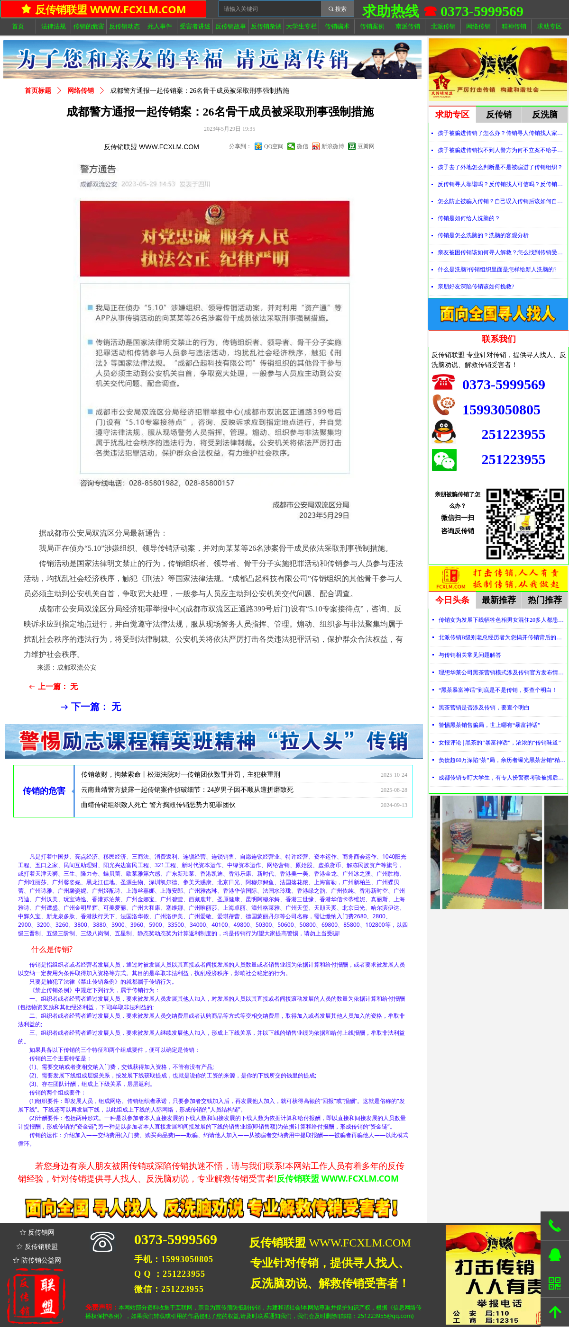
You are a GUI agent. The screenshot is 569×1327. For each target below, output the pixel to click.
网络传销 (80, 90)
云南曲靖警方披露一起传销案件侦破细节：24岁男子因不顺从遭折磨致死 (187, 792)
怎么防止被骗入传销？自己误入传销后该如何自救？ (502, 201)
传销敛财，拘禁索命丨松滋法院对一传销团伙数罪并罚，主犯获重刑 (180, 777)
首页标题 (38, 90)
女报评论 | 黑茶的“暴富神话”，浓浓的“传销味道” (500, 742)
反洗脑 (545, 114)
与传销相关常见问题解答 (470, 655)
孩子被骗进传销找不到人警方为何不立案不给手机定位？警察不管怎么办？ (502, 150)
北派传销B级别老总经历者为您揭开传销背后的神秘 (503, 637)
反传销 (499, 114)
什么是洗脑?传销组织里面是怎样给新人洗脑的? (497, 269)
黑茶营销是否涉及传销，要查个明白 (484, 707)
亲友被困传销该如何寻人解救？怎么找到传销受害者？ (502, 252)
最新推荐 (499, 600)
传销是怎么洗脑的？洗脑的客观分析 (483, 235)
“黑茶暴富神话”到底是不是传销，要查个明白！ (498, 690)
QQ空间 (274, 146)
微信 (302, 146)
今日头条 (452, 600)
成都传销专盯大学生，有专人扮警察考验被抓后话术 (503, 777)
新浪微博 (332, 146)
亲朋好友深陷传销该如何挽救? (476, 286)
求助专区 (452, 114)
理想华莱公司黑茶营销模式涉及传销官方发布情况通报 (503, 672)
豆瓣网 (366, 146)
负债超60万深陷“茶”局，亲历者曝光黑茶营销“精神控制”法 (503, 760)
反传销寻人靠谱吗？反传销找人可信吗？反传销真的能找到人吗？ (502, 184)
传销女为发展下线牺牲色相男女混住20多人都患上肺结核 (503, 620)
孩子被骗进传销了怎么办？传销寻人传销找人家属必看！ (502, 133)
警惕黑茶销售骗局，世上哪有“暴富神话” (490, 725)
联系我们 (499, 339)
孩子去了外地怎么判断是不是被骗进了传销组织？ (500, 167)
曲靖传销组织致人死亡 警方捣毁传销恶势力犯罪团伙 (158, 807)
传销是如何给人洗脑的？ (469, 218)
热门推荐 (545, 600)
